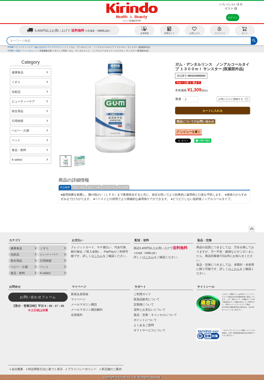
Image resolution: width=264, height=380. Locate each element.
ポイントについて (145, 320)
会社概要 (17, 369)
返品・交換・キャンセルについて (155, 314)
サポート (140, 286)
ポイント (33, 51)
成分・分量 (94, 187)
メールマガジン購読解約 (87, 309)
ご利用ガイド (142, 294)
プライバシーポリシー (82, 369)
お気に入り (195, 30)
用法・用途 (79, 187)
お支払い (77, 240)
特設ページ (21, 51)
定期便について (144, 304)
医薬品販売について (147, 299)
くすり (16, 82)
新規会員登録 (79, 294)
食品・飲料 (19, 150)
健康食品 (17, 72)
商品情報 (123, 187)
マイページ (220, 30)
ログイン (233, 17)
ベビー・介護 (20, 130)
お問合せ (15, 286)
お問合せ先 (109, 187)
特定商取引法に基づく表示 (45, 369)
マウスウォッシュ (60, 47)
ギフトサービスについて (149, 330)
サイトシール (205, 286)
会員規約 (76, 314)
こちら (98, 256)
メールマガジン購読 (84, 304)
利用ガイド (169, 30)
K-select (17, 159)
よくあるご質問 (144, 325)
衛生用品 (17, 111)
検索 (254, 40)
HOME (11, 47)
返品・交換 (204, 240)
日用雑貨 (17, 120)
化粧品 (16, 91)
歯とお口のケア (42, 47)
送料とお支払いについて (149, 309)
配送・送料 (141, 240)
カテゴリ (15, 240)
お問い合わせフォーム (38, 297)
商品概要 (65, 187)
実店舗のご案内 (111, 369)
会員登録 (144, 30)
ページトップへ (251, 229)
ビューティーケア (24, 47)
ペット (16, 140)
